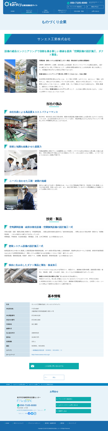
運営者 (62, 423)
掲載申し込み (62, 411)
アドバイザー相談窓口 (76, 6)
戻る (54, 377)
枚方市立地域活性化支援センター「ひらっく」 (31, 410)
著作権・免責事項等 (50, 423)
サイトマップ (72, 423)
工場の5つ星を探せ (45, 11)
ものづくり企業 (33, 384)
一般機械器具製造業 (38, 350)
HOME (12, 11)
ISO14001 (56, 350)
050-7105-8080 (28, 405)
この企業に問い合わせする (54, 366)
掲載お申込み (95, 6)
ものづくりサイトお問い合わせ (68, 405)
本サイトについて (18, 423)
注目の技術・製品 (79, 11)
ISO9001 (48, 350)
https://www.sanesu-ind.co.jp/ (41, 354)
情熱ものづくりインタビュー (62, 11)
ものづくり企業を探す (29, 11)
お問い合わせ (95, 11)
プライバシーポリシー (34, 423)
